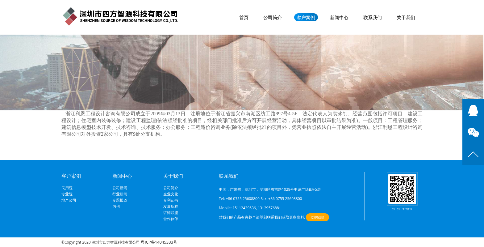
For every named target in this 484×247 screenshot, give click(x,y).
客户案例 (306, 17)
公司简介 (272, 17)
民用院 (67, 188)
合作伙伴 (170, 219)
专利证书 (170, 200)
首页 (243, 17)
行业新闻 (119, 194)
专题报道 (119, 200)
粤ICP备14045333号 (159, 242)
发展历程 (170, 206)
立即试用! (317, 217)
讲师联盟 (170, 212)
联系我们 (372, 17)
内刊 (116, 206)
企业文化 (170, 194)
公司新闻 (119, 188)
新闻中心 (339, 17)
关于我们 (406, 17)
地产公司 (68, 200)
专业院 (67, 194)
